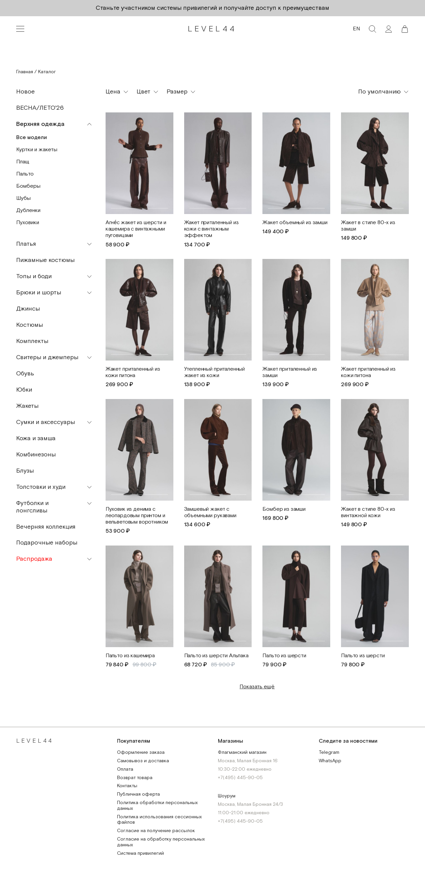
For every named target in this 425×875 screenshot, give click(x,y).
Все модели (31, 137)
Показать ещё (257, 686)
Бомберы (28, 186)
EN (356, 28)
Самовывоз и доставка (143, 761)
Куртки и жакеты (36, 149)
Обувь (25, 373)
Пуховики (27, 222)
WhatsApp (330, 761)
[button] (405, 29)
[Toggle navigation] (20, 29)
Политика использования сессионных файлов (159, 820)
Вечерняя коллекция (46, 527)
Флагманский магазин (242, 752)
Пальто (25, 174)
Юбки (24, 390)
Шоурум (226, 796)
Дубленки (28, 210)
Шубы (23, 198)
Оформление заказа (141, 752)
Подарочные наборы (46, 543)
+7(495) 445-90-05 (240, 778)
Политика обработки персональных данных (157, 806)
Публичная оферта (138, 794)
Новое (25, 92)
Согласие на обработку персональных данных (161, 842)
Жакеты (27, 406)
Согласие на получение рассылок (156, 831)
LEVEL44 (212, 29)
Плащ (22, 161)
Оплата (125, 769)
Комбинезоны (36, 454)
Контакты (127, 786)
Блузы (25, 471)
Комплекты (32, 341)
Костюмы (29, 325)
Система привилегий (140, 853)
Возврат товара (134, 778)
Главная (24, 72)
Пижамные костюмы (45, 260)
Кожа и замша (36, 438)
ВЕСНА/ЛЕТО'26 (40, 108)
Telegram (329, 752)
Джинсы (28, 309)
